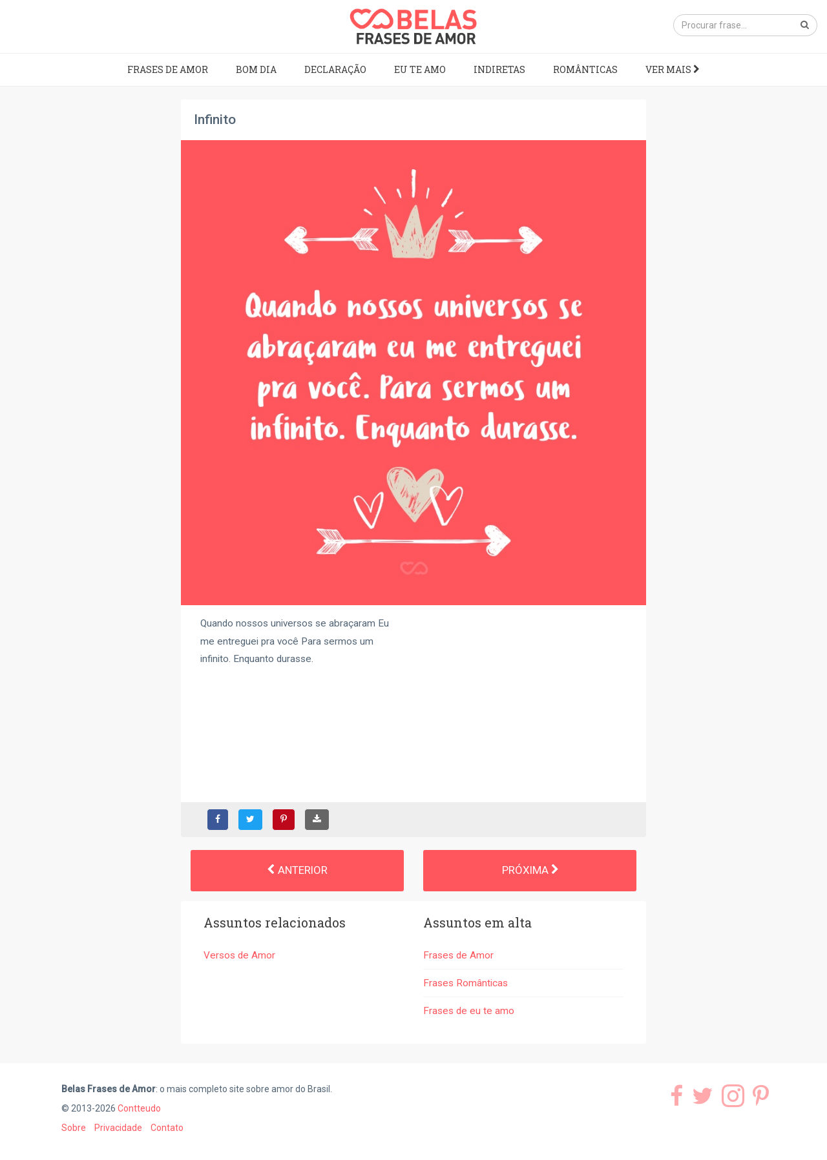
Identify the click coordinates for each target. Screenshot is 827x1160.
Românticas (585, 69)
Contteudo (139, 1108)
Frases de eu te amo (468, 1011)
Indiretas (499, 69)
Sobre (73, 1128)
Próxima (530, 870)
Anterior (297, 870)
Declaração (335, 69)
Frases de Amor (167, 69)
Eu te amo (420, 69)
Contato (167, 1128)
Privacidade (118, 1128)
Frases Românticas (465, 983)
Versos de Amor (239, 955)
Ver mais (672, 69)
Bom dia (256, 69)
